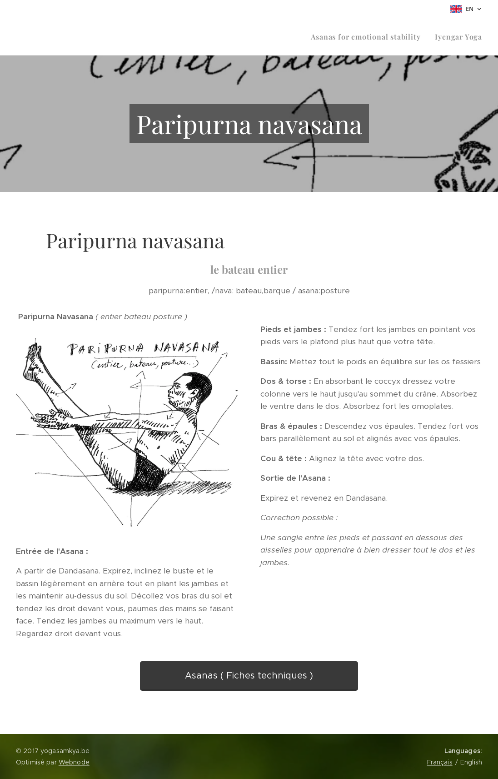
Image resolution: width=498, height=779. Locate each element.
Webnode (74, 762)
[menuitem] (368, 36)
